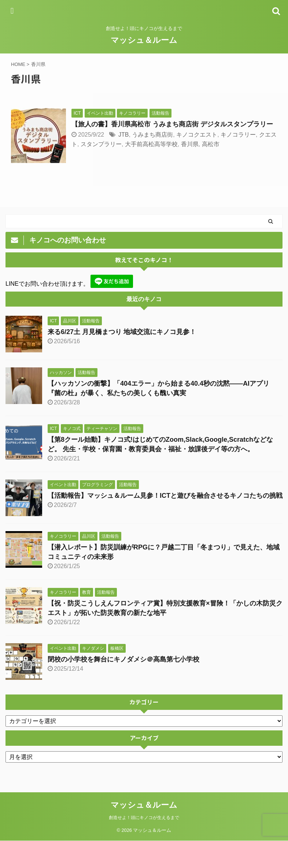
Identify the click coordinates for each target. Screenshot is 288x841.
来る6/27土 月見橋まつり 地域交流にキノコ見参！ (122, 332)
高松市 (210, 144)
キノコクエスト (196, 134)
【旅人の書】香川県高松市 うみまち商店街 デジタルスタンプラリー (172, 124)
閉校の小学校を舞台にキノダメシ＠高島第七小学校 (123, 659)
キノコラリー (238, 134)
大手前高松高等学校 (151, 144)
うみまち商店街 (152, 134)
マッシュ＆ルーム (144, 40)
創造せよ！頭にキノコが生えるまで (144, 817)
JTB (123, 134)
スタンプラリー (101, 144)
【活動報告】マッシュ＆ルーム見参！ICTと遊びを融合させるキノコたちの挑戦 (165, 495)
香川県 (190, 144)
